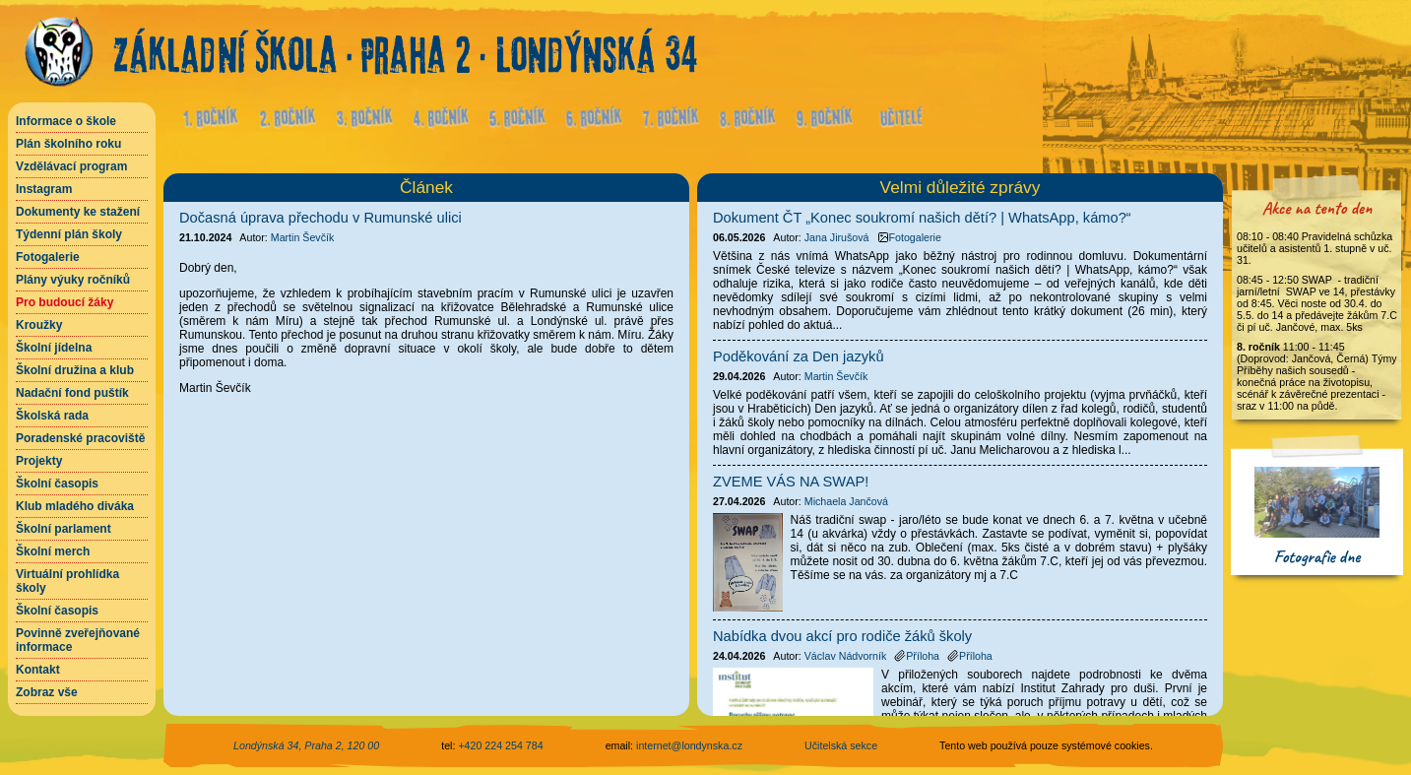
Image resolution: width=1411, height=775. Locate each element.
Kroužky (39, 325)
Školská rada (52, 415)
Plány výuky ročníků (73, 280)
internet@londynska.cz (689, 745)
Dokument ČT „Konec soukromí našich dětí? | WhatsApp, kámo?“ (922, 218)
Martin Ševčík (303, 237)
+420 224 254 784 (500, 745)
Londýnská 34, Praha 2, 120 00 (306, 745)
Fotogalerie (48, 257)
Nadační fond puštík (72, 393)
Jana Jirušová (836, 237)
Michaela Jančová (846, 501)
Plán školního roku (68, 144)
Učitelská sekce (840, 745)
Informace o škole (66, 121)
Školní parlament (63, 529)
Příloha (916, 656)
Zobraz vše (47, 692)
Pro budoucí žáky (64, 302)
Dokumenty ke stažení (78, 212)
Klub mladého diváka (75, 506)
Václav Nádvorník (845, 656)
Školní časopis (57, 483)
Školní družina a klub (75, 370)
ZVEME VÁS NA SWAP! (790, 481)
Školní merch (53, 551)
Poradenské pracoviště (80, 438)
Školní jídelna (54, 348)
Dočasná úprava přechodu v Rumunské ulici (320, 218)
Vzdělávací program (71, 166)
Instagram (44, 189)
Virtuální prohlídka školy (67, 581)
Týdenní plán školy (69, 234)
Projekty (39, 461)
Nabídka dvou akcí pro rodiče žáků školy (842, 636)
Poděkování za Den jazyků (798, 356)
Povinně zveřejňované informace (78, 640)
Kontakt (38, 670)
